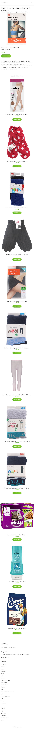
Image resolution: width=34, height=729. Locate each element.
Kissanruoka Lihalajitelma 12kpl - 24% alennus (17, 534)
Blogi (2, 711)
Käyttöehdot (3, 715)
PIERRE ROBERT (15, 47)
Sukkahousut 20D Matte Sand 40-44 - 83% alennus (17, 114)
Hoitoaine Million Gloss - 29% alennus (17, 581)
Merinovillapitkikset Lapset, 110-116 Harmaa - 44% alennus (17, 441)
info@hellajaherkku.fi (5, 657)
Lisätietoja (6, 56)
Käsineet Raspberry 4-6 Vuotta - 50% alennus (17, 161)
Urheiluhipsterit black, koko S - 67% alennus (17, 301)
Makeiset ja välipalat (5, 680)
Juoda (2, 669)
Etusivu (2, 12)
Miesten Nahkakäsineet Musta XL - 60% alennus (17, 254)
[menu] (31, 3)
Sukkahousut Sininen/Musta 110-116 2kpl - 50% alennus (17, 208)
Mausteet (3, 687)
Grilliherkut (3, 666)
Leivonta (3, 678)
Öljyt (2, 689)
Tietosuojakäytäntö (5, 717)
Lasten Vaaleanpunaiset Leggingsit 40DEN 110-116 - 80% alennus (17, 394)
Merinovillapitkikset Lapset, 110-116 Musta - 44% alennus (17, 488)
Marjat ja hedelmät (5, 684)
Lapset (2, 673)
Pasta (2, 694)
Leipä (2, 675)
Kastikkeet (3, 671)
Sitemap (2, 720)
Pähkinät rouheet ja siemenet (7, 691)
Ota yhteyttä (3, 713)
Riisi (2, 698)
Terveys (2, 700)
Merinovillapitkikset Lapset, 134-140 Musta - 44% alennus (17, 348)
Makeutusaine (4, 682)
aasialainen (3, 664)
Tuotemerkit (9, 47)
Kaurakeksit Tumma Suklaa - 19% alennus (17, 628)
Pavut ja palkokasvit (5, 696)
